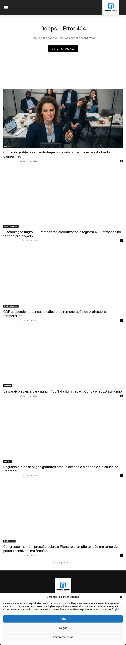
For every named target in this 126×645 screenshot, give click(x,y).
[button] (121, 597)
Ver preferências (63, 637)
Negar (63, 628)
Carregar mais (63, 562)
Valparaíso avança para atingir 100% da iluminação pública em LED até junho (62, 391)
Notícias (7, 146)
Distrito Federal (11, 226)
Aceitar (63, 618)
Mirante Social (10, 161)
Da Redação (9, 541)
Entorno (7, 386)
